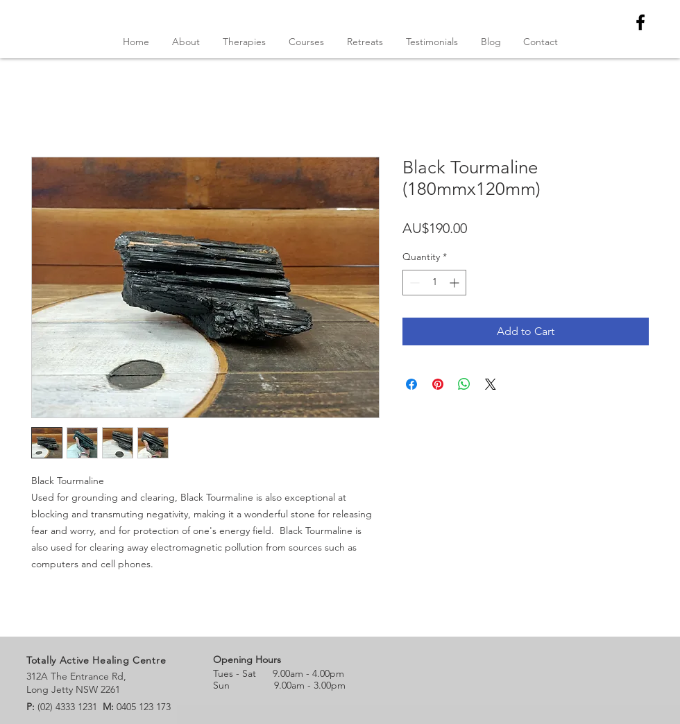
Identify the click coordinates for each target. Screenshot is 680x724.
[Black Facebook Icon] (640, 22)
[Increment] (455, 282)
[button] (306, 42)
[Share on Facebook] (411, 384)
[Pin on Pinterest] (438, 384)
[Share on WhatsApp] (464, 384)
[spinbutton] (434, 282)
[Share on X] (490, 384)
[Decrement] (413, 282)
